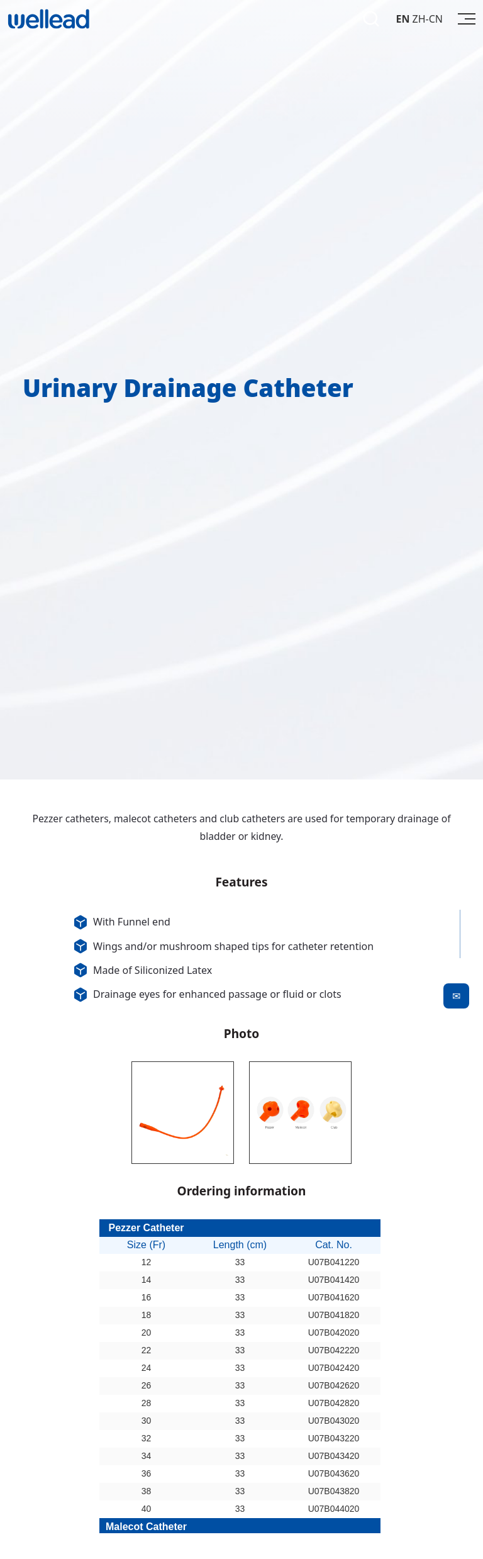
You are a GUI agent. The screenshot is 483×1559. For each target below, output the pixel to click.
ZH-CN (428, 19)
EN (402, 19)
